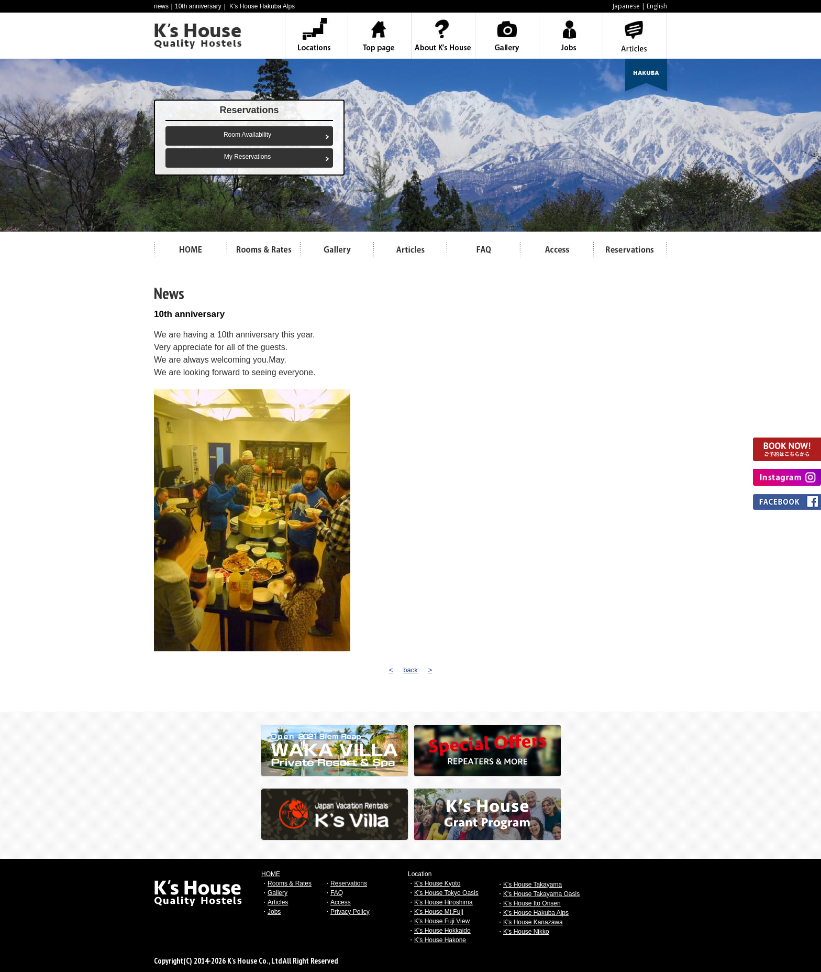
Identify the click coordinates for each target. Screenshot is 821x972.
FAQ (336, 893)
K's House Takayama (532, 884)
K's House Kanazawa (533, 922)
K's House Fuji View (442, 921)
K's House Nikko (526, 931)
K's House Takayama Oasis (541, 894)
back (410, 670)
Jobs (274, 911)
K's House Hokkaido (442, 930)
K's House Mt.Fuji (438, 911)
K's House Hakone (440, 940)
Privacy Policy (350, 911)
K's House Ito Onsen (532, 903)
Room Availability (247, 134)
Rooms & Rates (290, 883)
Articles (278, 902)
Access (340, 902)
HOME (270, 874)
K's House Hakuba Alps (536, 912)
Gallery (277, 893)
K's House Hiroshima (443, 902)
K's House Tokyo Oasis (446, 893)
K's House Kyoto (437, 883)
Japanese (626, 6)
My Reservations (247, 156)
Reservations (348, 883)
